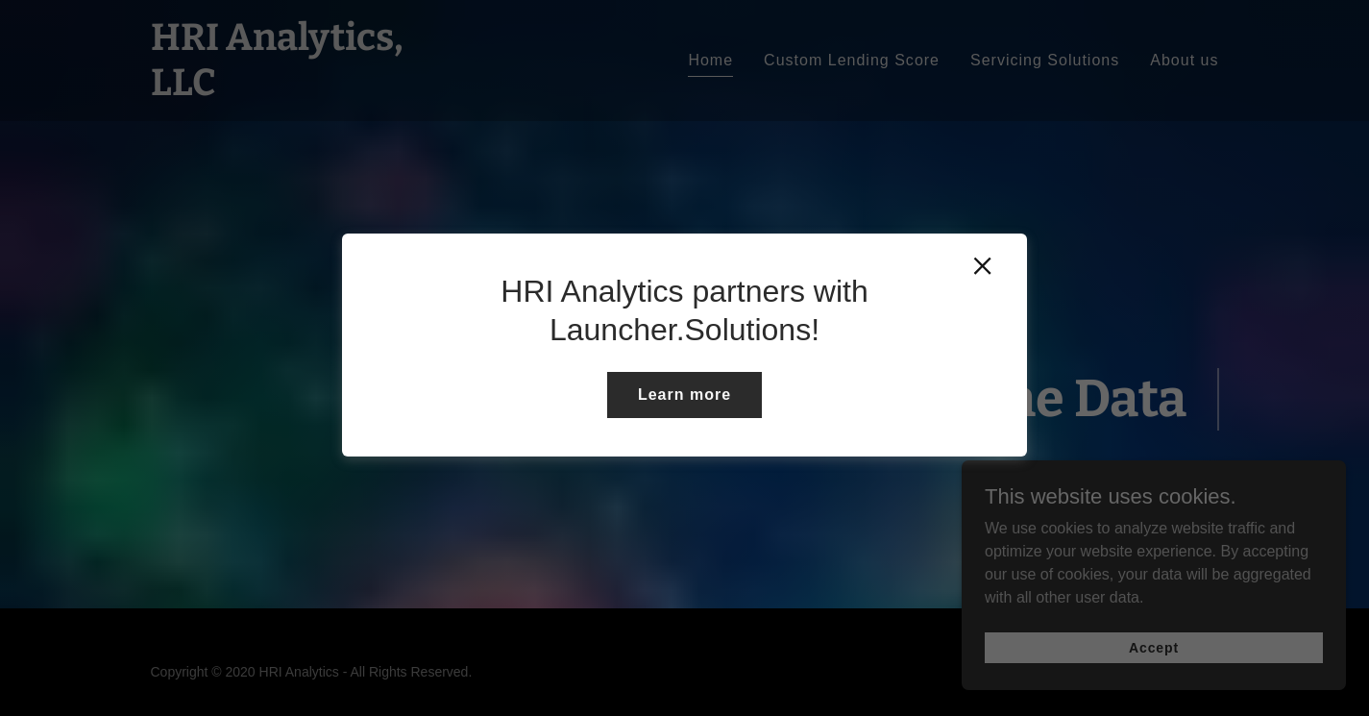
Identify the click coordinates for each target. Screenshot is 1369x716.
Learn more (684, 394)
